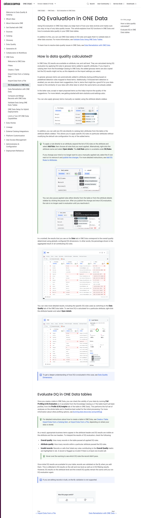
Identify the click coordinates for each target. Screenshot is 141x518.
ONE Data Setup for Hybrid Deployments (18, 110)
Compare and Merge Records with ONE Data (17, 97)
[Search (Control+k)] (90, 4)
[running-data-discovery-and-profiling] (87, 412)
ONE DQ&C (41, 10)
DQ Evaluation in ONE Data (18, 85)
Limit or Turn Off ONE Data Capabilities (18, 117)
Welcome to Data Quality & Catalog (16, 13)
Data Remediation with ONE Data (19, 90)
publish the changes (71, 157)
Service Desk (119, 4)
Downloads (132, 4)
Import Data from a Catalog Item (18, 75)
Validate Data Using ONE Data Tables (17, 104)
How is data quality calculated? (128, 24)
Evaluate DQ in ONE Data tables (128, 31)
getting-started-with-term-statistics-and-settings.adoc (84, 93)
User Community (104, 4)
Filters (10, 66)
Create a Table (13, 70)
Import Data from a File (17, 81)
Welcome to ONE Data (16, 61)
